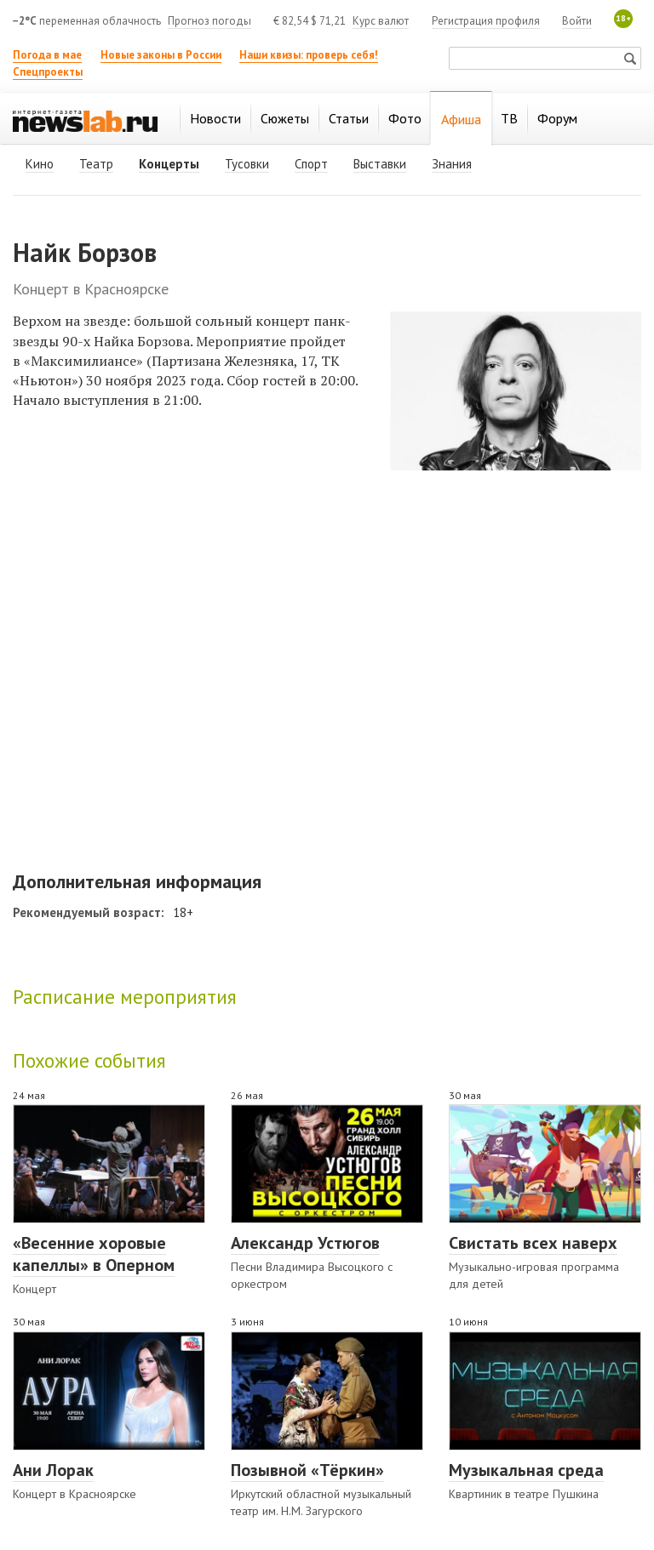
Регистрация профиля (486, 21)
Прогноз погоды (209, 21)
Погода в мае (47, 55)
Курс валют (381, 21)
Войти (577, 21)
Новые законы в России (160, 55)
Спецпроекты (48, 72)
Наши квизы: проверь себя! (308, 55)
